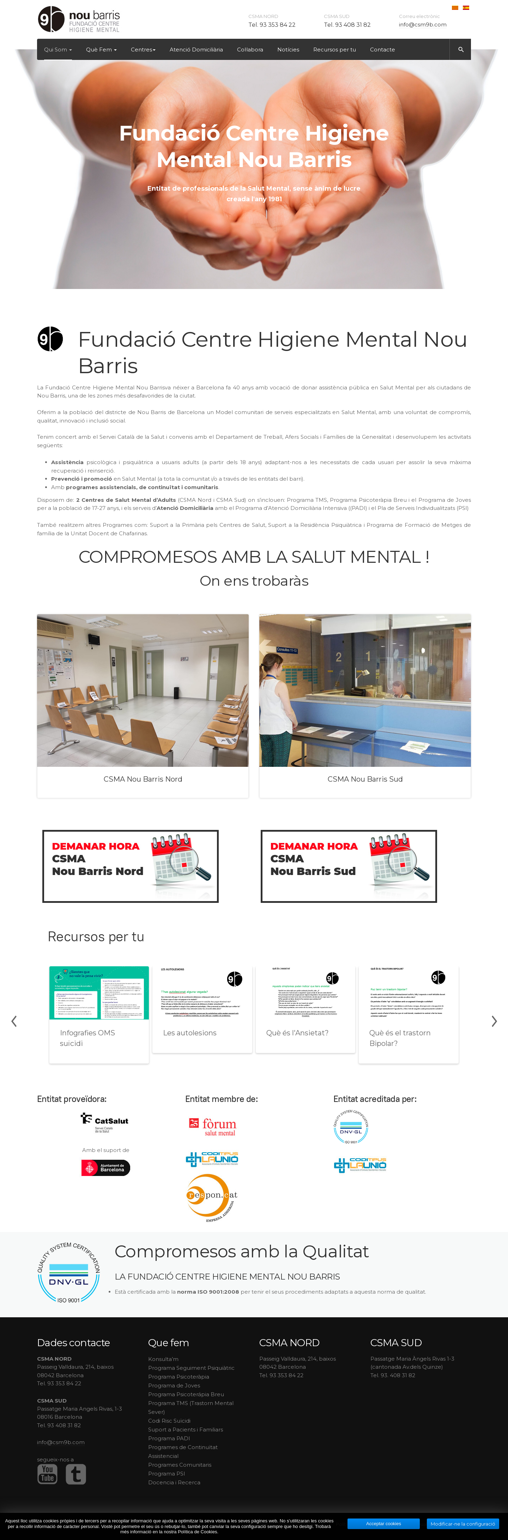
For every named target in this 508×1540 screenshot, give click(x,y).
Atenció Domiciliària (196, 49)
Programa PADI (169, 1438)
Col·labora (250, 49)
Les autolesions (190, 1033)
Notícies (288, 49)
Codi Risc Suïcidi (169, 1420)
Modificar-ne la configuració (463, 1524)
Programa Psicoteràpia (178, 1376)
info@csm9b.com (423, 24)
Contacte (382, 49)
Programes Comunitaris (179, 1464)
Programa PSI (166, 1473)
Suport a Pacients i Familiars (185, 1429)
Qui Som (58, 49)
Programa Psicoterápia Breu (186, 1394)
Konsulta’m (163, 1359)
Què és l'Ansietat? (297, 1033)
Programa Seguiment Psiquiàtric (191, 1368)
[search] (460, 49)
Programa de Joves (174, 1385)
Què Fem (101, 49)
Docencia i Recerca (174, 1482)
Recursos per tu (334, 49)
